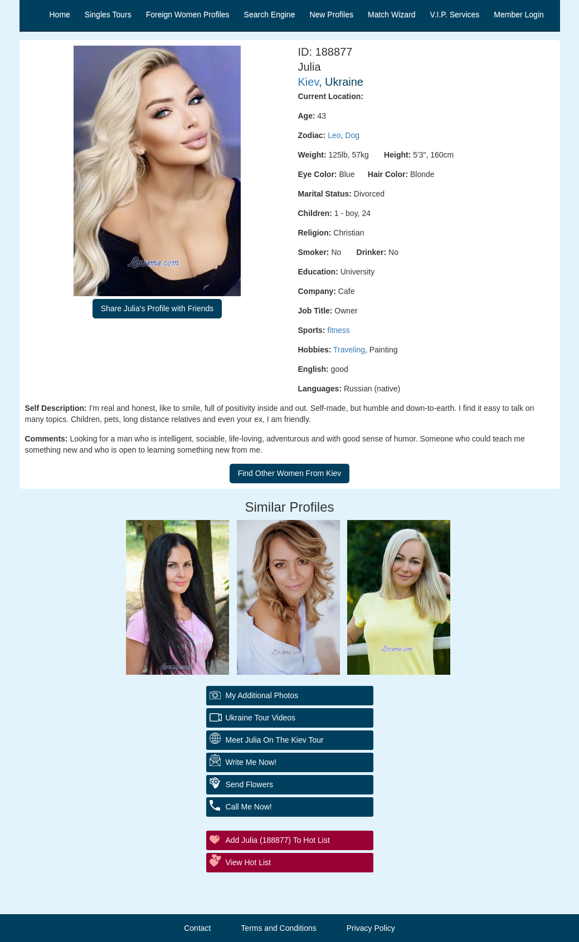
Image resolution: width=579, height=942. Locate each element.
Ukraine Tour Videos (261, 717)
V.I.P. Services (455, 14)
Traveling (349, 349)
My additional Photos (262, 695)
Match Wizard (392, 14)
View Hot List (248, 862)
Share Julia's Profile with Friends (157, 308)
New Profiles (331, 14)
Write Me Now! (251, 762)
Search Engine (269, 14)
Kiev (308, 82)
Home (60, 14)
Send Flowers (250, 784)
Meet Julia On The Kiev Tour (275, 739)
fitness (338, 330)
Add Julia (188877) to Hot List (278, 840)
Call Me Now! (249, 806)
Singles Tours (108, 14)
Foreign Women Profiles (188, 14)
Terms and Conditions (278, 928)
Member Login (519, 14)
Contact (197, 928)
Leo (334, 135)
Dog (352, 135)
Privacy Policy (371, 928)
